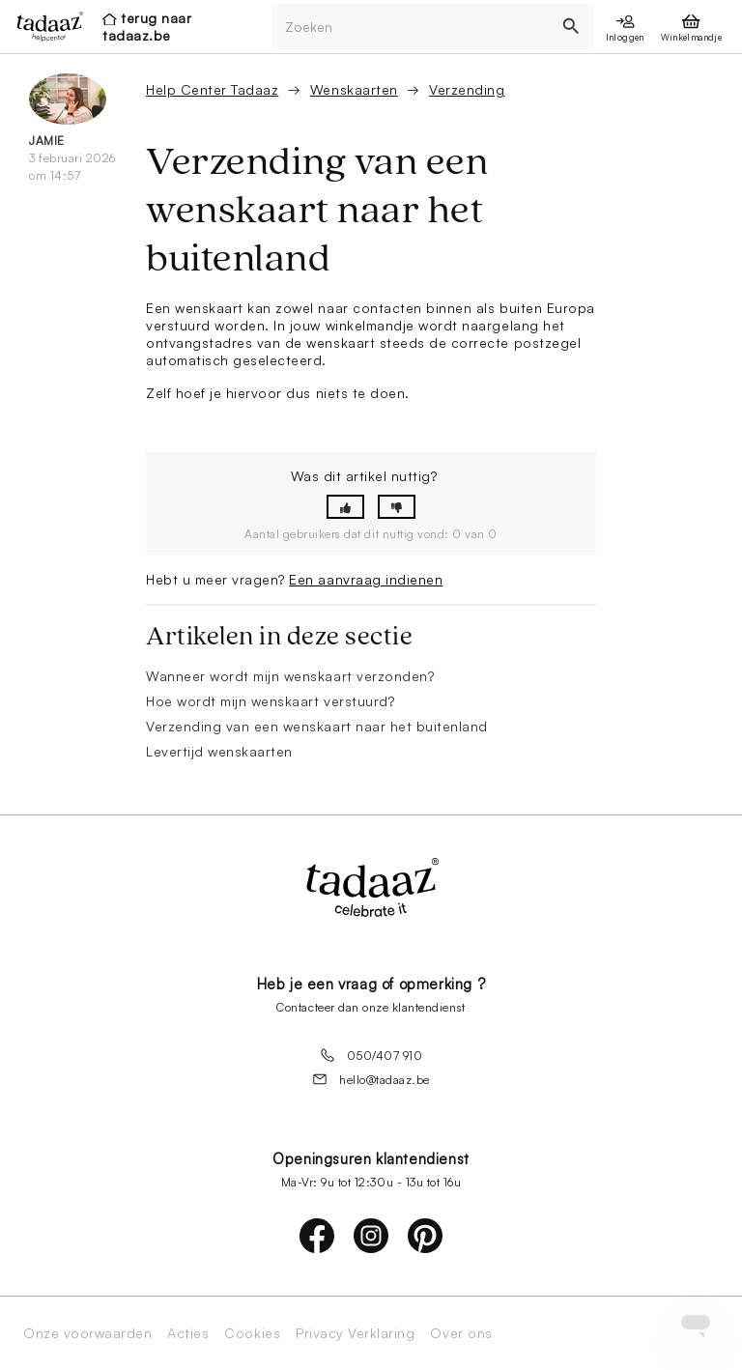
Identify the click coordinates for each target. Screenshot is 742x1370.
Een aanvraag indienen (365, 579)
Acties (188, 1333)
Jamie (47, 140)
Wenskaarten (354, 89)
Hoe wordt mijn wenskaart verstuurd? (270, 701)
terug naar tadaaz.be (146, 26)
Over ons (461, 1333)
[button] (345, 507)
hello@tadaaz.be (371, 1079)
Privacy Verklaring (355, 1333)
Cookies (252, 1333)
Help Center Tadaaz (212, 89)
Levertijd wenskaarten (219, 751)
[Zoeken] (410, 26)
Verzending (466, 89)
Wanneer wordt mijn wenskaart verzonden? (290, 676)
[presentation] (44, 26)
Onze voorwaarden (87, 1333)
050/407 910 (371, 1055)
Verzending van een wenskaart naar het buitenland (317, 726)
